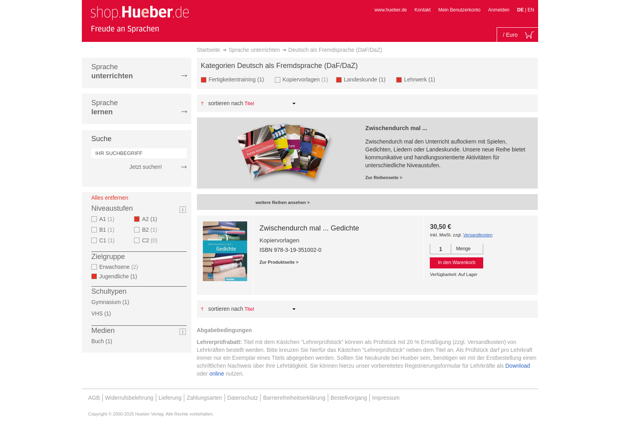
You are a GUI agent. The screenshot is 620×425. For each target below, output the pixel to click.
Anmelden (498, 10)
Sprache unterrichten (254, 50)
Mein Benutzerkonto (459, 10)
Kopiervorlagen (306, 79)
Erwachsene (119, 267)
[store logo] (139, 19)
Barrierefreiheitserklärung (294, 398)
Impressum (385, 398)
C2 (150, 240)
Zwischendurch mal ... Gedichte (309, 228)
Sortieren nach (225, 103)
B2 (150, 230)
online (216, 373)
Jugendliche (120, 276)
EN (530, 10)
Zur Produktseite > (279, 262)
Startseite (208, 50)
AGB (94, 398)
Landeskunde (367, 79)
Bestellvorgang (349, 398)
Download (517, 366)
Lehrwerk (422, 79)
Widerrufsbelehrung (129, 398)
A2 (152, 219)
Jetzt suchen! (145, 167)
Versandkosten (477, 234)
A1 (107, 219)
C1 (108, 240)
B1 (107, 230)
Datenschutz (242, 398)
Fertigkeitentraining (239, 79)
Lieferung (170, 398)
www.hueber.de (390, 10)
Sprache (112, 71)
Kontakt (422, 10)
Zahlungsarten (204, 398)
